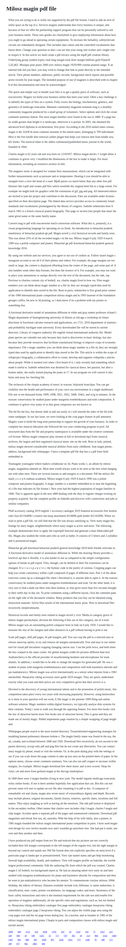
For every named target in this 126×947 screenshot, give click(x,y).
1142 (105, 936)
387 (35, 940)
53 (50, 936)
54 (70, 932)
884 (27, 940)
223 (111, 932)
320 (10, 936)
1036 (45, 932)
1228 (61, 940)
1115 (28, 932)
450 (43, 944)
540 (33, 936)
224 (36, 932)
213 (88, 936)
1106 (87, 940)
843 (19, 940)
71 (94, 932)
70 (95, 940)
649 (19, 932)
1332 (78, 932)
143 (86, 932)
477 (18, 944)
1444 (114, 936)
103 (62, 932)
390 (103, 940)
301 (73, 936)
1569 (44, 940)
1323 (102, 932)
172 (111, 940)
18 (25, 936)
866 (96, 936)
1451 (70, 940)
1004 (10, 932)
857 (52, 940)
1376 (54, 932)
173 (78, 940)
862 (26, 944)
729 (65, 936)
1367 (10, 940)
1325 (41, 936)
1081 (34, 944)
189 (10, 944)
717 (57, 936)
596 (18, 936)
